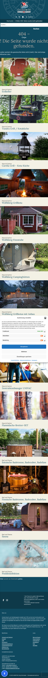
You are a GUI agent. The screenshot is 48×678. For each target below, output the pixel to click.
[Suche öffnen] (19, 17)
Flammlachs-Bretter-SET (24, 410)
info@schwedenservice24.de (12, 668)
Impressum (34, 362)
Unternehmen (36, 640)
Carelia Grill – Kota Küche (24, 150)
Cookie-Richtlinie (15, 362)
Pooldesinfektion (24, 558)
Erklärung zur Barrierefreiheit (5, 648)
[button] (45, 320)
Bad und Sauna (36, 637)
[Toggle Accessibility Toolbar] (4, 673)
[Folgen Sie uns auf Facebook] (3, 600)
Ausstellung (36, 642)
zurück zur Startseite (11, 579)
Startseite (10, 21)
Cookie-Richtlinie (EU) (7, 645)
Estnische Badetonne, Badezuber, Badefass (24, 447)
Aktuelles (35, 645)
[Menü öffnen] (16, 17)
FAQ (34, 644)
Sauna (24, 521)
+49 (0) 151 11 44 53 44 (12, 666)
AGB (3, 640)
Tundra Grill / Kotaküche (24, 113)
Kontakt (4, 639)
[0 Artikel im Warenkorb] (29, 17)
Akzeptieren (24, 349)
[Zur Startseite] (24, 7)
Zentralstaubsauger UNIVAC (24, 373)
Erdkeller (24, 76)
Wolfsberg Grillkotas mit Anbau (24, 298)
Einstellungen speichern (24, 359)
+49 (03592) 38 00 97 (11, 665)
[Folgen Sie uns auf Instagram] (7, 600)
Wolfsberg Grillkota (24, 187)
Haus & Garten (36, 639)
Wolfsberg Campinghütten (24, 261)
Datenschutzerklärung (25, 362)
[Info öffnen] (23, 17)
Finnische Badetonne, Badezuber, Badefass (24, 484)
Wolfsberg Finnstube (24, 224)
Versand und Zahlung (7, 637)
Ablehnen (24, 354)
